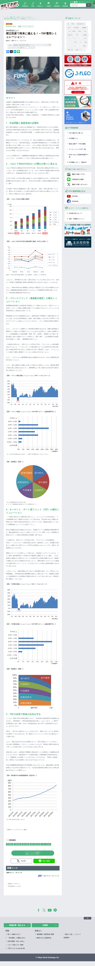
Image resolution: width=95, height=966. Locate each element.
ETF (85, 38)
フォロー (23, 861)
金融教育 (84, 27)
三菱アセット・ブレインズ (26, 47)
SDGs (84, 46)
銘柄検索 (57, 6)
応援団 (49, 6)
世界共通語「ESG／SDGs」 (16, 941)
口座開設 (84, 35)
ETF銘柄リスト (74, 138)
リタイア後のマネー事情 (15, 945)
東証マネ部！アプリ (78, 174)
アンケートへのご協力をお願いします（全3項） (33, 853)
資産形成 (10, 844)
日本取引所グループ (75, 213)
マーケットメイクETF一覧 (77, 149)
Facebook (71, 2)
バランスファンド (13, 47)
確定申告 (70, 35)
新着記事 (25, 6)
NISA (79, 31)
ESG (75, 42)
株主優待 (76, 27)
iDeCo (32, 844)
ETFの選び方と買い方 (76, 133)
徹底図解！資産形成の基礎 (45, 934)
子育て (77, 35)
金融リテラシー (80, 49)
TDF (49, 45)
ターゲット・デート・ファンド (38, 45)
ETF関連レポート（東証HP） (78, 162)
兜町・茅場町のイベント (77, 219)
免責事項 (66, 938)
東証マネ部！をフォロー (80, 184)
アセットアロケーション (74, 38)
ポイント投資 (83, 42)
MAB (27, 45)
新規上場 (70, 49)
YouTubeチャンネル (14, 886)
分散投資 (17, 844)
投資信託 (15, 45)
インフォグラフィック (74, 46)
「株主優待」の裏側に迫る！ (17, 938)
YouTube (75, 2)
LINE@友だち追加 (77, 179)
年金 (37, 844)
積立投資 (22, 45)
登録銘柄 (65, 6)
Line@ (77, 2)
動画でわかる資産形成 (44, 938)
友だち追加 (46, 861)
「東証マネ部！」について (83, 2)
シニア (69, 42)
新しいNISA (71, 24)
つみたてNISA (45, 844)
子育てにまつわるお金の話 (16, 948)
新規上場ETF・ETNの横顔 (77, 144)
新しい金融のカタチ (14, 934)
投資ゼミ (40, 6)
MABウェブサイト (14, 884)
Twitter (73, 2)
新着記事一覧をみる (17, 925)
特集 (32, 6)
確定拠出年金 (81, 24)
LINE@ (55, 910)
